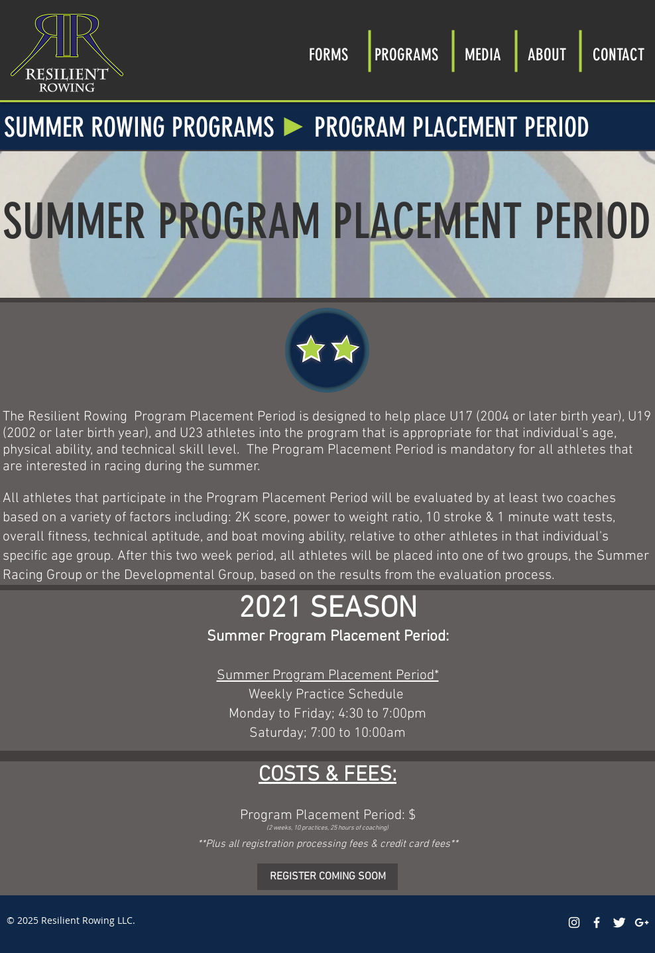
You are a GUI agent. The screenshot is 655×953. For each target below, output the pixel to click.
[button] (406, 50)
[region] (327, 350)
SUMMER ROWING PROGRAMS (139, 127)
